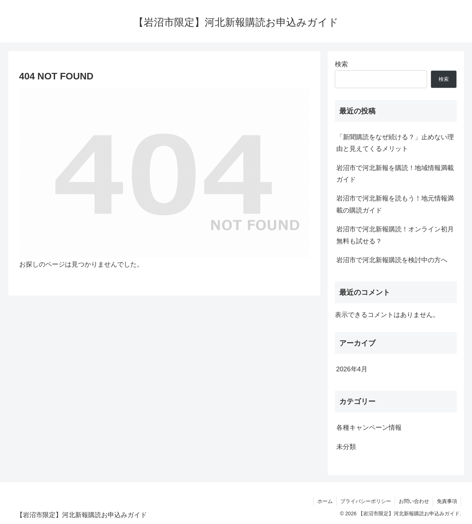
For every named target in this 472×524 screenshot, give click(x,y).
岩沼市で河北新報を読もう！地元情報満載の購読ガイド (395, 204)
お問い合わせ (414, 501)
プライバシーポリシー (365, 501)
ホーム (325, 501)
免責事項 (447, 501)
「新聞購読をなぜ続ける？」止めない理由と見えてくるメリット (395, 142)
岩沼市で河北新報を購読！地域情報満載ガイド (395, 173)
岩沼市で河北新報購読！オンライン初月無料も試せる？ (395, 235)
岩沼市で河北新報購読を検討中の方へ (391, 260)
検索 (341, 64)
